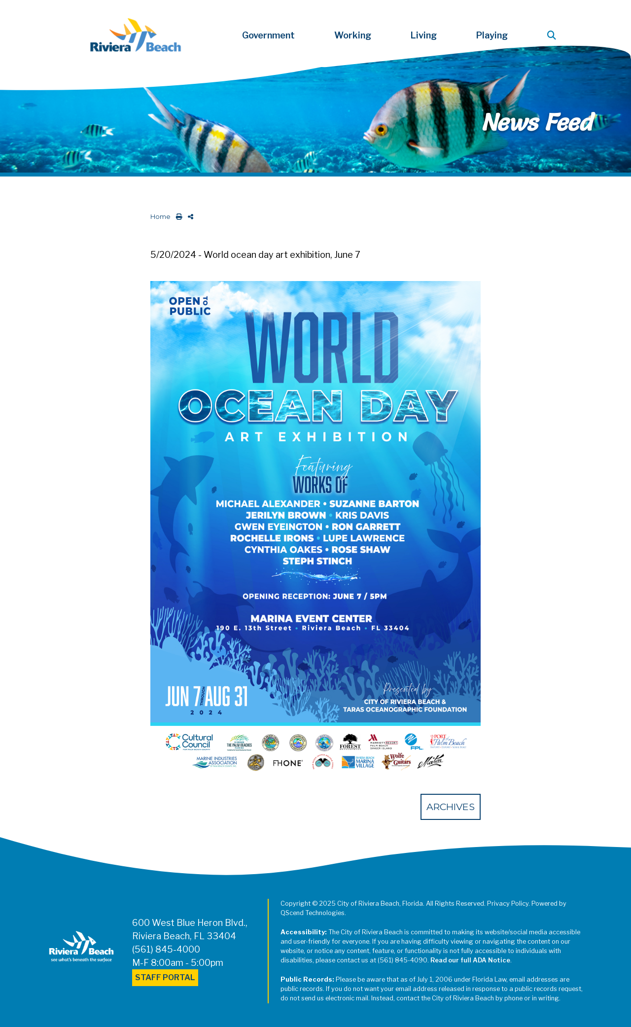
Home (160, 216)
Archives (450, 807)
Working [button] (352, 35)
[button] (553, 35)
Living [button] (424, 35)
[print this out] (177, 216)
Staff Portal (165, 977)
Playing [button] (492, 35)
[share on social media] (188, 216)
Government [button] (268, 35)
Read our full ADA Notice (470, 960)
